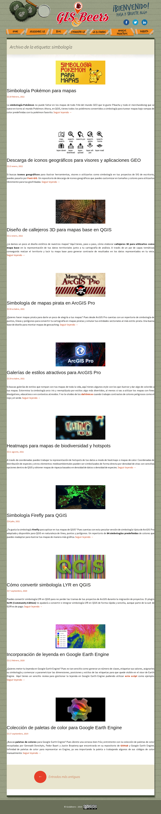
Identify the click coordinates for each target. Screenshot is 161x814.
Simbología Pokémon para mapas (41, 90)
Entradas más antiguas (57, 777)
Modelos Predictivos (122, 32)
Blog (58, 31)
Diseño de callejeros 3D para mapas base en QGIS (59, 229)
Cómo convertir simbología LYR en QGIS (49, 584)
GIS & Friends (99, 32)
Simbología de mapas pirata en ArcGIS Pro (51, 302)
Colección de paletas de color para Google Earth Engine (64, 727)
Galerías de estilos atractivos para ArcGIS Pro (54, 372)
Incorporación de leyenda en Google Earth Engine (58, 654)
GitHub (124, 745)
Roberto (144, 31)
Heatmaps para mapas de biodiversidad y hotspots (59, 445)
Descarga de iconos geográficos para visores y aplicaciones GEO (74, 160)
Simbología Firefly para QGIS (37, 515)
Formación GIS (78, 32)
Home (15, 31)
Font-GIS (32, 178)
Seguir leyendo (63, 112)
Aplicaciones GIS (37, 31)
